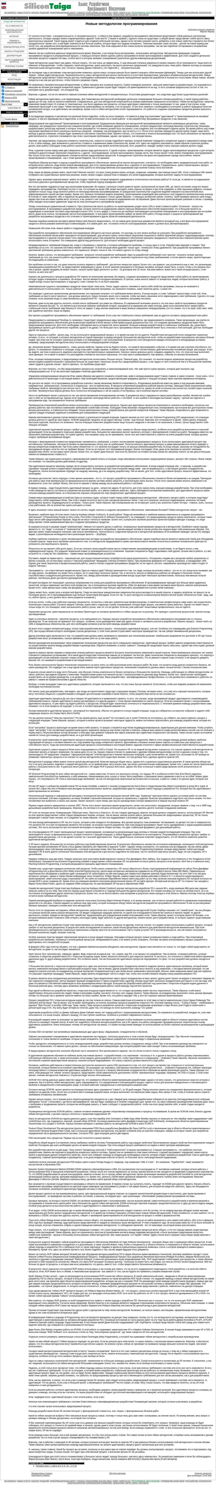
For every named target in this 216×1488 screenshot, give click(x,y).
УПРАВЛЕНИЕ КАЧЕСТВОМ (172, 13)
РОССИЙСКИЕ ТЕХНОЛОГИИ (198, 13)
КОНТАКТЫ (144, 15)
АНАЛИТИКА (119, 15)
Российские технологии (15, 94)
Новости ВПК (11, 97)
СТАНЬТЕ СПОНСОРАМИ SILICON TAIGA (94, 13)
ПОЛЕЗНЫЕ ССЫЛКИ (14, 66)
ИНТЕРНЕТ (14, 36)
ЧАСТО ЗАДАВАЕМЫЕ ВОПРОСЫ (14, 61)
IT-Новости (10, 87)
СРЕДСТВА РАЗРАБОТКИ (14, 22)
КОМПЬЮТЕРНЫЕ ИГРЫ (14, 47)
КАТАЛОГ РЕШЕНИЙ (40, 13)
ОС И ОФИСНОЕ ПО (14, 26)
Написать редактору (203, 1473)
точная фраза (11, 119)
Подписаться (12, 126)
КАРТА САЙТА (131, 15)
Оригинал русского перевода (201, 29)
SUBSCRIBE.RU (14, 108)
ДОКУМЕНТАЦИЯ (14, 56)
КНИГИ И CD (125, 13)
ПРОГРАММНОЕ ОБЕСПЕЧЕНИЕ (146, 13)
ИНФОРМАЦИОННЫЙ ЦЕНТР (62, 13)
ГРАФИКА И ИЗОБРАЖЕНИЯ (14, 42)
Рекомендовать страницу (41, 1473)
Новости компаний (13, 91)
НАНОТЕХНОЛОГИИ (76, 15)
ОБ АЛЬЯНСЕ (10, 13)
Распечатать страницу (40, 1475)
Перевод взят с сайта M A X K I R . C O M (56, 1466)
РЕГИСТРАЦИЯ (14, 80)
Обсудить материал (117, 1473)
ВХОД (14, 75)
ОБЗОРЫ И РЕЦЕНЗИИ (14, 51)
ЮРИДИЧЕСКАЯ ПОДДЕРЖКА (99, 15)
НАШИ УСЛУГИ (23, 13)
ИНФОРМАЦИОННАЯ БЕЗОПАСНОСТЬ (14, 31)
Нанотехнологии (12, 101)
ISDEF (115, 13)
